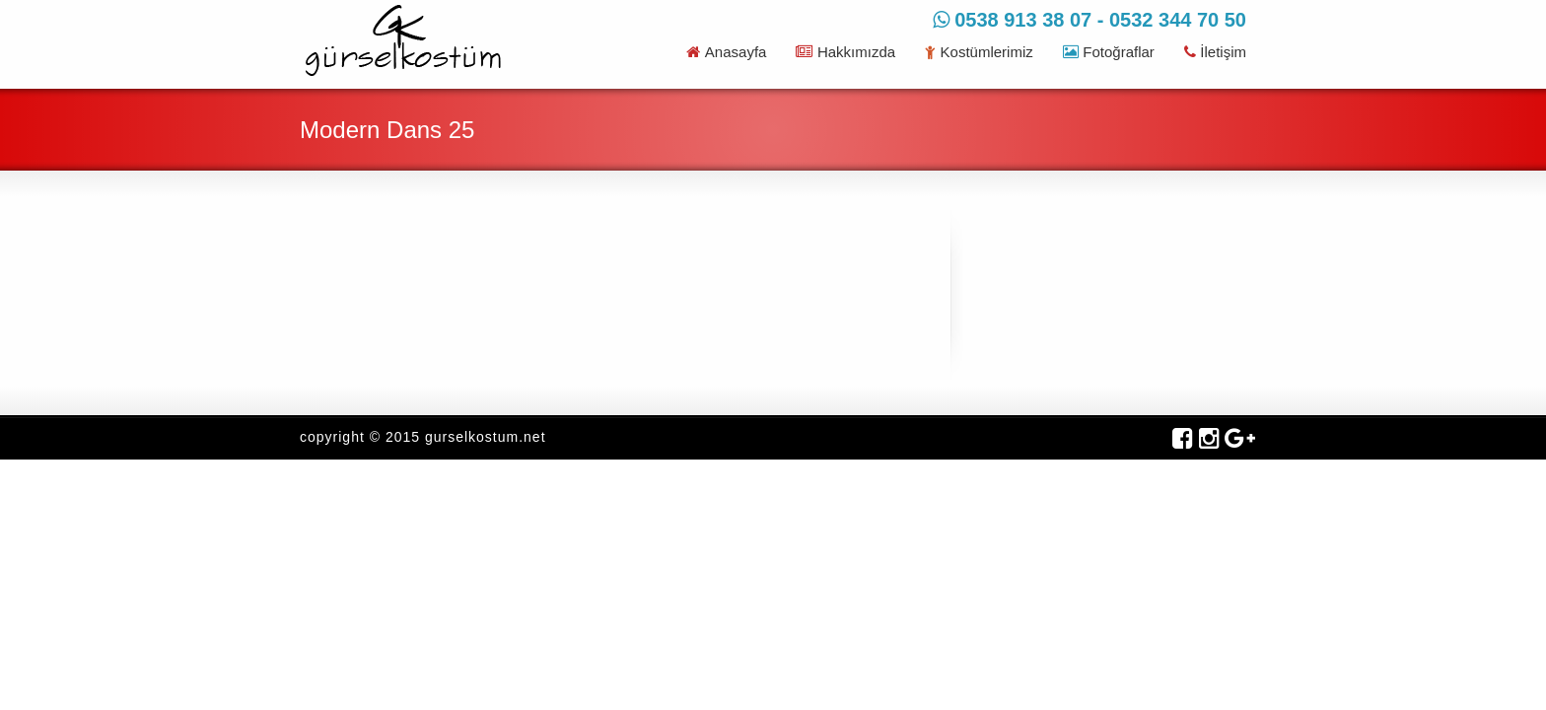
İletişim (1215, 51)
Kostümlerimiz (979, 51)
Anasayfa (726, 51)
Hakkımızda (845, 51)
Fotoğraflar (1109, 51)
